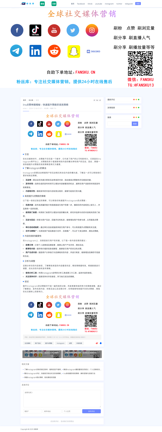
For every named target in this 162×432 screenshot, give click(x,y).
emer (25, 108)
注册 (54, 4)
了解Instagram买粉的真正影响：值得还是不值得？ (43, 369)
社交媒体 (27, 343)
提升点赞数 (48, 343)
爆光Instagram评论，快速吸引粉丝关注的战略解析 (43, 373)
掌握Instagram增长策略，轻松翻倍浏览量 (40, 377)
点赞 (70, 343)
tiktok (90, 3)
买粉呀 (82, 337)
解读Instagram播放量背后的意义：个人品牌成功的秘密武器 (85, 369)
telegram (129, 3)
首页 (72, 3)
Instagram (60, 343)
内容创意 (79, 343)
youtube (98, 3)
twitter (119, 3)
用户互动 (38, 343)
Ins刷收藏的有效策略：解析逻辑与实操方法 (79, 373)
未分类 (31, 100)
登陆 (42, 4)
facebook (81, 3)
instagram (109, 3)
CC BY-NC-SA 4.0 (57, 337)
